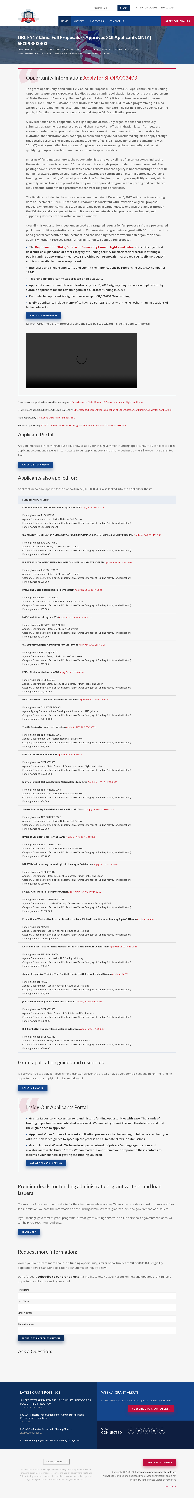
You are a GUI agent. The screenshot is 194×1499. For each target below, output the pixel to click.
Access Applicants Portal (46, 1164)
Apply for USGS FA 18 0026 (123, 947)
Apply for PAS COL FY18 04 (148, 535)
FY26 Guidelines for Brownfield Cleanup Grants (46, 1429)
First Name (23, 1290)
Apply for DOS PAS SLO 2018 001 (76, 618)
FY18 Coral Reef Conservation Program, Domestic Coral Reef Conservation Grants (83, 426)
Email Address (25, 1313)
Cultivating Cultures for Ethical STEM (56, 418)
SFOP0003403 (105, 54)
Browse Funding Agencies (34, 1441)
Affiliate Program (146, 8)
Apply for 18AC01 (146, 920)
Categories (97, 22)
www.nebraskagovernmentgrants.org (156, 1472)
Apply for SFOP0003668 (90, 1002)
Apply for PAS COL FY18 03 (118, 563)
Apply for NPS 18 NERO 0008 (81, 837)
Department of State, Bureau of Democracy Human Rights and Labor (58, 54)
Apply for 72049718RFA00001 (95, 700)
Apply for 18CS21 (121, 974)
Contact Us (116, 22)
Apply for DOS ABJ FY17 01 (92, 645)
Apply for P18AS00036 (92, 508)
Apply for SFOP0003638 (70, 755)
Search (123, 8)
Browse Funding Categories (64, 1441)
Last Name (23, 1302)
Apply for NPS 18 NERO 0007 (101, 810)
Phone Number (26, 1325)
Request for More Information (41, 1339)
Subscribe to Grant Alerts (151, 1409)
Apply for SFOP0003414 (105, 865)
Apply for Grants (177, 22)
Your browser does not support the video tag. (81, 361)
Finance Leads (167, 8)
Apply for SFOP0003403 (110, 78)
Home (64, 22)
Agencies (79, 22)
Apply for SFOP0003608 (72, 673)
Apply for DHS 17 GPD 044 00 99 (85, 892)
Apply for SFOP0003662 (92, 1029)
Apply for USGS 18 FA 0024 (88, 590)
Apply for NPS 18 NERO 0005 (81, 727)
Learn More (29, 1233)
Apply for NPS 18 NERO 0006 (103, 782)
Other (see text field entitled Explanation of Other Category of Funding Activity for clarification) (81, 50)
